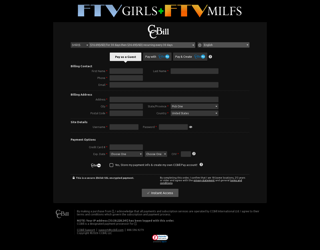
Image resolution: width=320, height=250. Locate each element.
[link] (160, 239)
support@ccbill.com (111, 230)
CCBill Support (86, 230)
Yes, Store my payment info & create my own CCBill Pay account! (156, 165)
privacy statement (204, 181)
